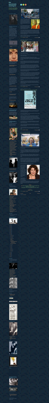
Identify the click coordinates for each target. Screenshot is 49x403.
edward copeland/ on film (12, 74)
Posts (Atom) (24, 194)
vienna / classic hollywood (12, 276)
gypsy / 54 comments (12, 142)
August (11, 244)
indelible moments (12, 203)
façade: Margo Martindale (13, 243)
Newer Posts (21, 193)
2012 (10, 233)
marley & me (11, 207)
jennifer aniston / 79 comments (13, 141)
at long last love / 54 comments (13, 143)
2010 (10, 252)
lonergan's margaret (12, 206)
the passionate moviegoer (12, 4)
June (11, 246)
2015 (10, 230)
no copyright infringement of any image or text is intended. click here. (13, 395)
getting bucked (12, 240)
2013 (10, 232)
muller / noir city (11, 274)
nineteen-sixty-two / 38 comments (13, 146)
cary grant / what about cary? (13, 169)
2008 (10, 254)
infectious (11, 239)
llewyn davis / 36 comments (13, 147)
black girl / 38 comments (12, 145)
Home (30, 193)
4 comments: (36, 37)
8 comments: (36, 191)
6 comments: (36, 86)
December (12, 235)
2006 (10, 256)
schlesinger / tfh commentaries (13, 275)
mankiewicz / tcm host (12, 273)
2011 (10, 234)
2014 (10, 231)
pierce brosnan (11, 208)
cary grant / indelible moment (13, 168)
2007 (10, 255)
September (12, 238)
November (12, 236)
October (11, 237)
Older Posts (38, 193)
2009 (10, 253)
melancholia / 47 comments (13, 144)
